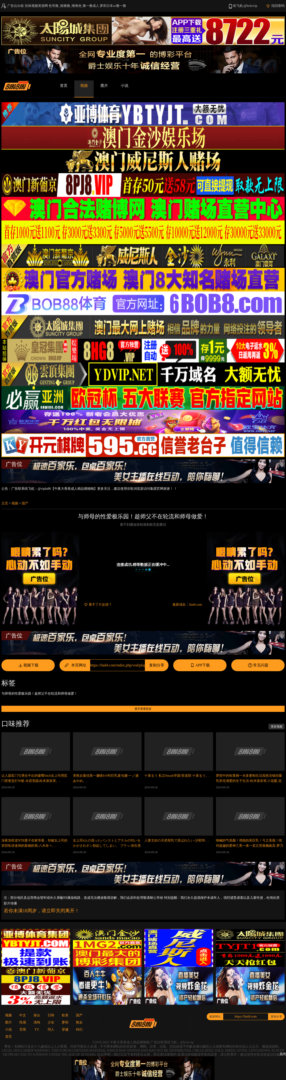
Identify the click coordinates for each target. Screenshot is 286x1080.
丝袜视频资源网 (36, 6)
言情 (22, 1029)
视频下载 (28, 665)
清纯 (37, 1022)
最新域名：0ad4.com (187, 604)
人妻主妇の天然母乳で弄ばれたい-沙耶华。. (176, 840)
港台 (37, 1015)
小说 (124, 86)
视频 (84, 86)
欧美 (65, 1015)
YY (36, 1029)
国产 (25, 503)
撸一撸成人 (91, 6)
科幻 (79, 1029)
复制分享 (156, 665)
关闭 (282, 1054)
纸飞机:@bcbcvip (245, 6)
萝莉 (65, 1022)
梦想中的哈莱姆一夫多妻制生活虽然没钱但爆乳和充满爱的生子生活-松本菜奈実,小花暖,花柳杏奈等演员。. (249, 781)
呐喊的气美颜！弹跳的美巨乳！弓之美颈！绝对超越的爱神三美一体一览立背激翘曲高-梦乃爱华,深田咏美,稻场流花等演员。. (249, 846)
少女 (51, 1022)
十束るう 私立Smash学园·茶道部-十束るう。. (177, 775)
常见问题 (258, 665)
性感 (22, 1022)
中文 (22, 1015)
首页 (63, 86)
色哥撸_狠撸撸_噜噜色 (65, 6)
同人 (51, 1029)
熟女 (79, 1022)
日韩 (51, 1015)
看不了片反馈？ (100, 604)
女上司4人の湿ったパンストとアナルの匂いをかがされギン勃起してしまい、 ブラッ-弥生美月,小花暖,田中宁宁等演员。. (107, 846)
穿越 (65, 1029)
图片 (104, 86)
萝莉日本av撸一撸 (113, 6)
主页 (4, 503)
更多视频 (276, 726)
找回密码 (278, 6)
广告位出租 (15, 6)
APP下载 (200, 665)
